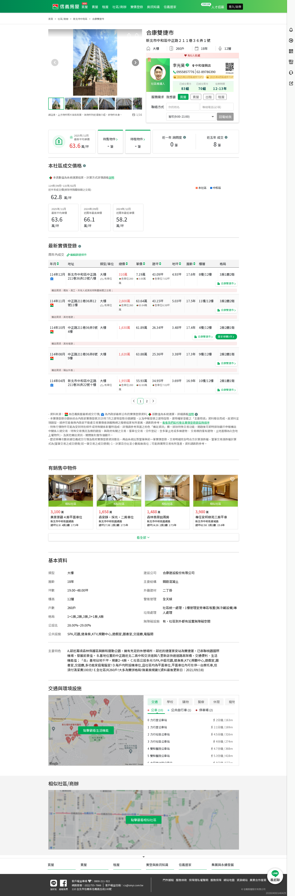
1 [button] (140, 401)
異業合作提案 (258, 880)
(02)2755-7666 (93, 885)
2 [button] (147, 401)
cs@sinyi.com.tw (133, 885)
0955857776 (185, 71)
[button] (134, 401)
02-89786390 (206, 71)
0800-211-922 (102, 881)
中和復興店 (203, 65)
